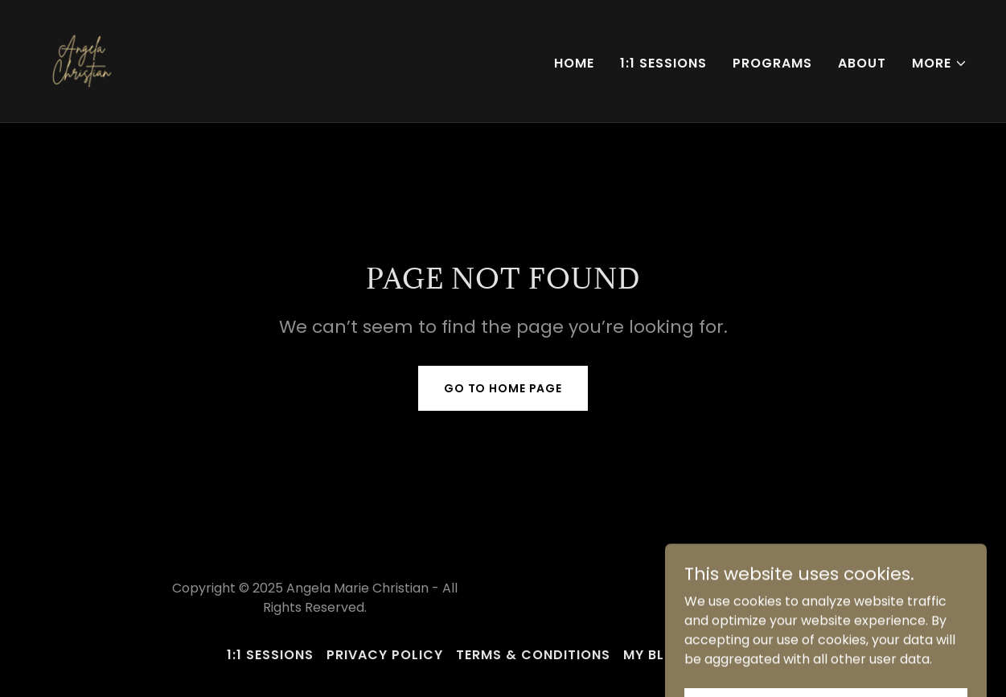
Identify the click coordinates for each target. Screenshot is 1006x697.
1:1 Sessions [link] (663, 63)
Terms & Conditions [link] (533, 655)
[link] (80, 60)
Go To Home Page (503, 388)
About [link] (862, 63)
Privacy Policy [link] (384, 655)
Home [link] (574, 63)
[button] (939, 63)
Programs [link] (772, 63)
